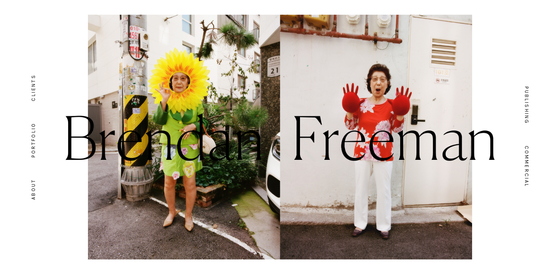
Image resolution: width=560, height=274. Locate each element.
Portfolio (33, 140)
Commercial (527, 167)
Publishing (527, 105)
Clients (33, 87)
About (33, 189)
